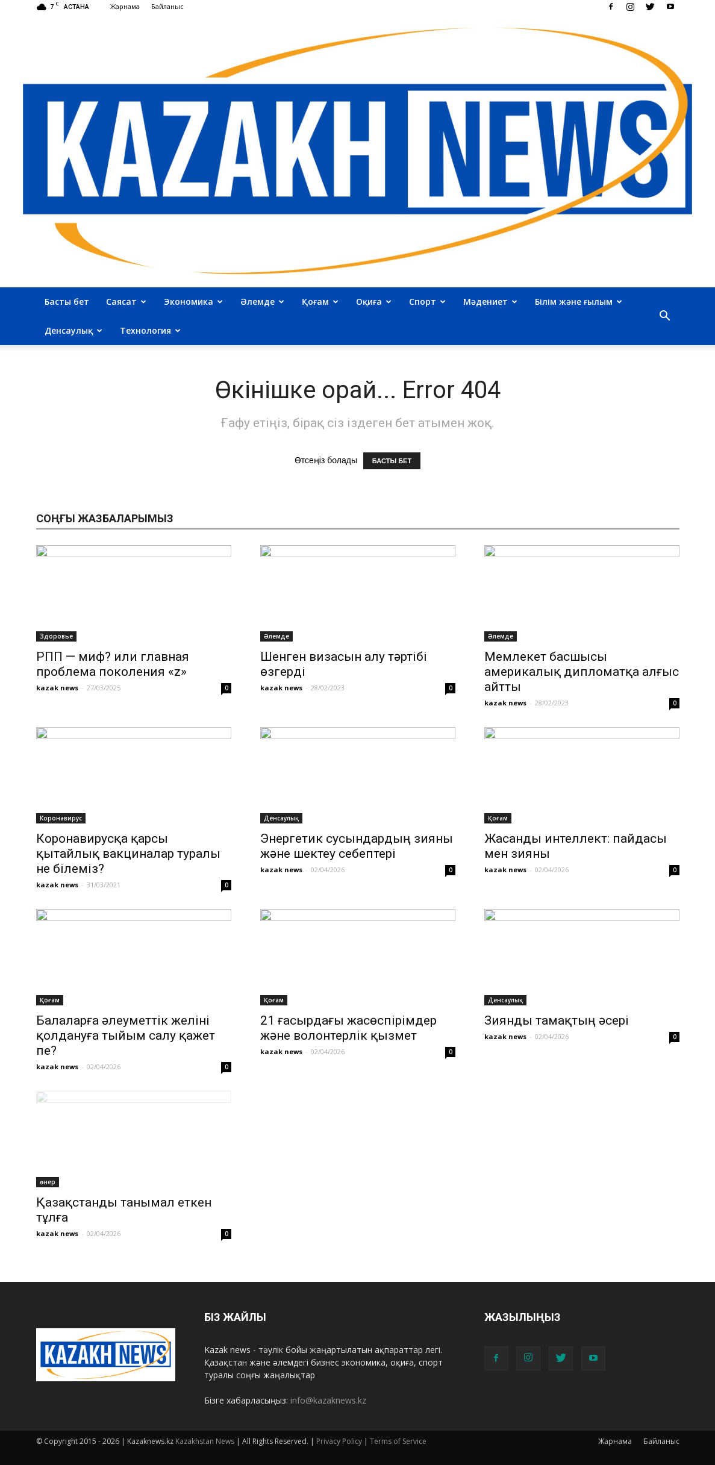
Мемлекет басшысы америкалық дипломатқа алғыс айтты (581, 671)
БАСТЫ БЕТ (391, 460)
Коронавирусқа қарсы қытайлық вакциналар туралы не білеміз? (128, 853)
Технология (150, 330)
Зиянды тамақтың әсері (556, 1020)
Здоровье (56, 636)
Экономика (193, 301)
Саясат (126, 301)
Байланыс (167, 6)
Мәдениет (490, 301)
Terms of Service (398, 1441)
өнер (47, 1182)
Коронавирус (61, 818)
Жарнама (125, 6)
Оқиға (374, 301)
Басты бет (67, 301)
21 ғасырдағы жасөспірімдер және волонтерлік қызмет (348, 1028)
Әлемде (262, 301)
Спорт (427, 301)
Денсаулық (73, 330)
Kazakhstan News (204, 1441)
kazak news (57, 687)
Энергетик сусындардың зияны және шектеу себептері (356, 846)
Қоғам (320, 301)
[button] (665, 316)
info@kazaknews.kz (328, 1400)
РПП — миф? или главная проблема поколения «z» (112, 664)
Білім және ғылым (578, 301)
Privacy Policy (339, 1441)
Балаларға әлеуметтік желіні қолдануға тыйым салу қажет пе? (125, 1035)
